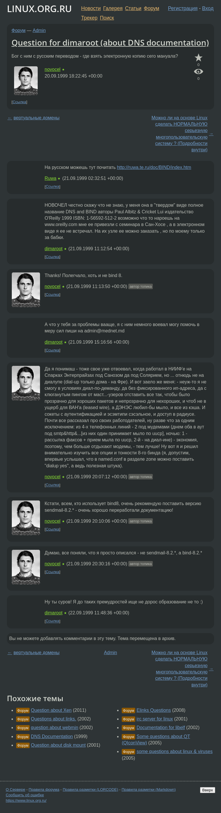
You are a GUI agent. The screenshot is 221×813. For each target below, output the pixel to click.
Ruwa (50, 178)
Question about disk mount (58, 745)
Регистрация (183, 8)
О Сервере (15, 789)
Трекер (89, 18)
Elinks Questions (154, 710)
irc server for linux (155, 718)
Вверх (207, 790)
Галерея (113, 8)
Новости (91, 8)
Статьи (133, 8)
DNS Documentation (52, 736)
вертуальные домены (37, 117)
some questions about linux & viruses (175, 751)
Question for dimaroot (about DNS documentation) (110, 42)
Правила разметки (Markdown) (148, 789)
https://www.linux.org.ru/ (26, 800)
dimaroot (53, 248)
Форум (151, 8)
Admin (39, 30)
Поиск (107, 18)
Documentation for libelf (161, 727)
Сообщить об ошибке (25, 795)
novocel (52, 69)
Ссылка (19, 102)
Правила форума (44, 789)
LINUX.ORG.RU (39, 8)
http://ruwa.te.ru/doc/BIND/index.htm (154, 167)
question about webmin (54, 727)
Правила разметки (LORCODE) (90, 789)
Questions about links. (53, 718)
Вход (208, 8)
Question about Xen (51, 710)
